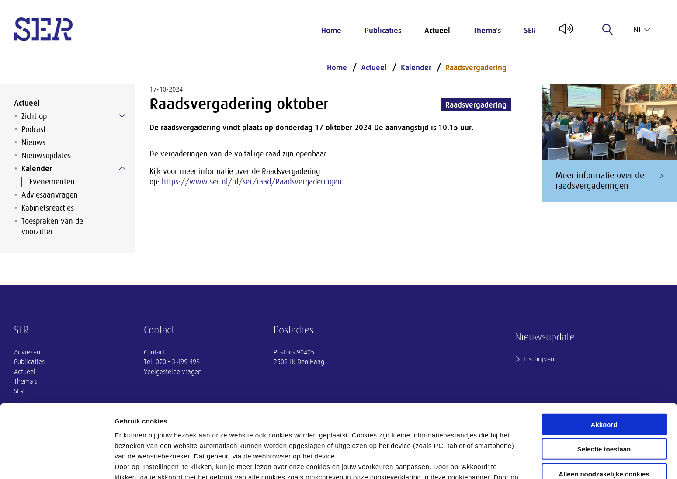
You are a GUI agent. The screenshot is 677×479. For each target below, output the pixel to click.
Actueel (437, 30)
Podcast (33, 129)
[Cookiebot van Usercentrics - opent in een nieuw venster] (56, 462)
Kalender (36, 168)
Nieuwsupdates (46, 155)
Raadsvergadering (476, 67)
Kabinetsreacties (47, 208)
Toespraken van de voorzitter (52, 226)
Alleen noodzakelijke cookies (604, 409)
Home (331, 30)
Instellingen (470, 461)
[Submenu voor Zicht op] (122, 116)
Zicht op (34, 116)
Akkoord (604, 360)
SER (530, 30)
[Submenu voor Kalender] (122, 168)
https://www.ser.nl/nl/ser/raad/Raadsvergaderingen (252, 181)
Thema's (487, 30)
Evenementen (52, 181)
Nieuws (33, 142)
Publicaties (383, 30)
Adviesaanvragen (49, 195)
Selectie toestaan (604, 385)
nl (641, 29)
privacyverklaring (353, 433)
